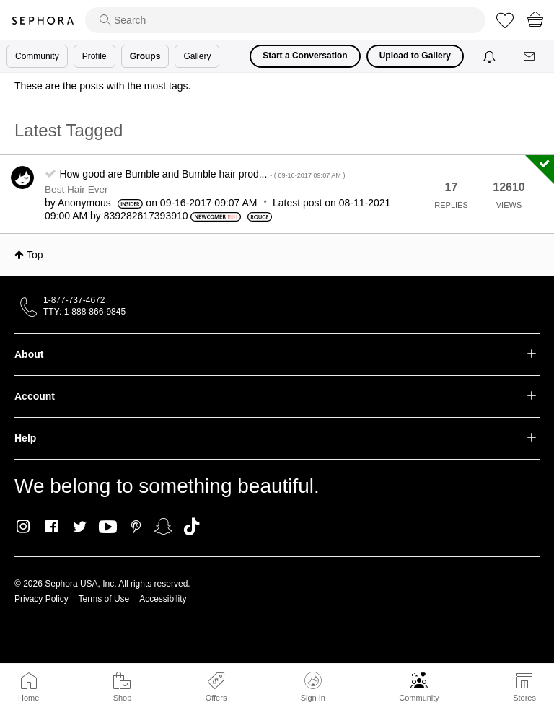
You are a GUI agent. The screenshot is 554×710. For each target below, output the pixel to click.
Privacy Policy (41, 599)
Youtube (108, 527)
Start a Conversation (305, 56)
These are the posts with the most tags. (102, 86)
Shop (122, 697)
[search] (285, 20)
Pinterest (136, 526)
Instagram (23, 526)
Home (28, 697)
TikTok (192, 526)
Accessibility (162, 599)
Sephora (42, 21)
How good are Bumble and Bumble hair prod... (202, 174)
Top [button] (35, 254)
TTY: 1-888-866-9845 (84, 312)
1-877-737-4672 (74, 300)
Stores (524, 697)
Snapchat (163, 526)
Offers (216, 697)
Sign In (313, 687)
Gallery (197, 56)
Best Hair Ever (76, 189)
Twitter (80, 526)
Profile (94, 56)
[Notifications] (491, 56)
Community (419, 697)
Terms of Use (104, 599)
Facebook (52, 526)
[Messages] (530, 56)
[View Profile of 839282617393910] (146, 216)
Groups (145, 56)
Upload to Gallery (415, 56)
